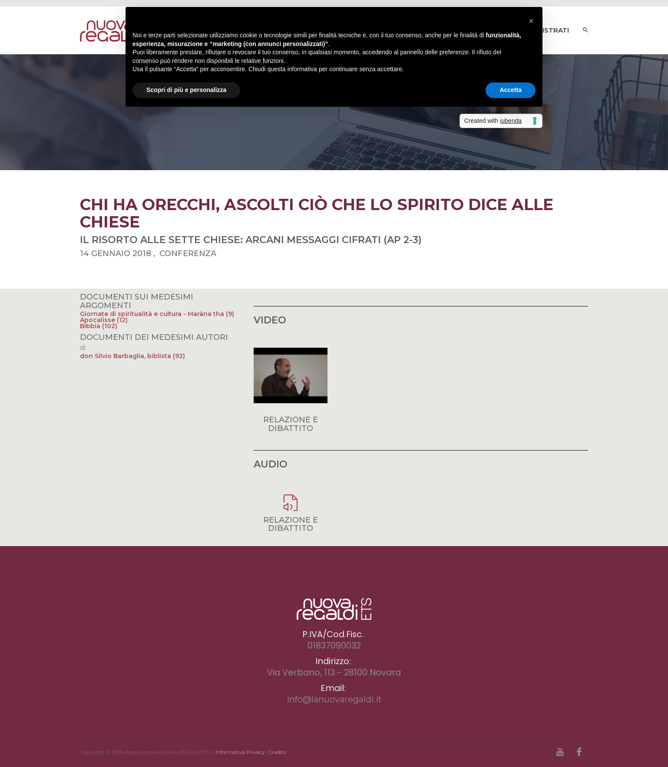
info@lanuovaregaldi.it (334, 699)
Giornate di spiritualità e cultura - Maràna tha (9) (157, 314)
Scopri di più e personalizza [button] (186, 89)
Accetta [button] (510, 89)
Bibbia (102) (98, 326)
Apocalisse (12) (104, 320)
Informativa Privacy (240, 752)
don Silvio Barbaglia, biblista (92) (132, 356)
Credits (277, 752)
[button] (531, 21)
